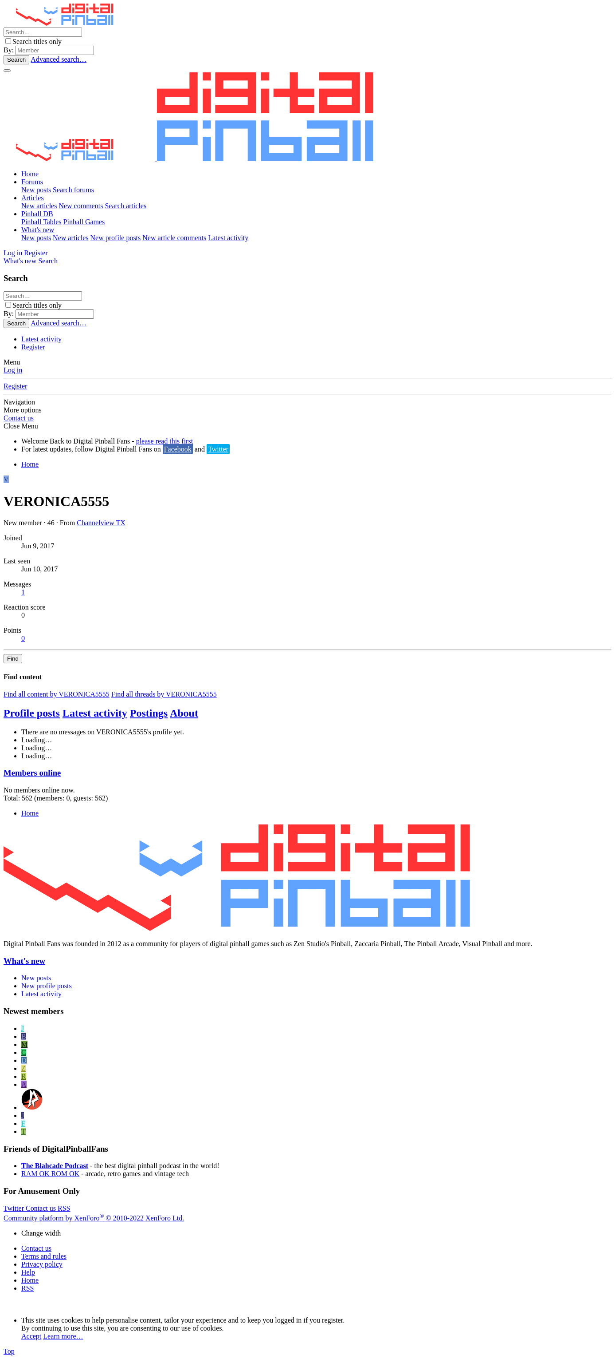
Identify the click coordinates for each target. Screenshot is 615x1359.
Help (28, 1272)
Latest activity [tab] (95, 713)
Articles (32, 198)
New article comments (174, 238)
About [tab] (184, 713)
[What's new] (21, 261)
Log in (13, 370)
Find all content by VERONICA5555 (57, 694)
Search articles (125, 206)
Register (33, 347)
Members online (32, 772)
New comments (81, 206)
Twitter (218, 449)
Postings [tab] (149, 713)
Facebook (178, 449)
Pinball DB (37, 214)
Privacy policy (42, 1264)
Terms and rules (44, 1256)
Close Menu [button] (21, 426)
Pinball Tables (41, 222)
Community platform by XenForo (94, 1218)
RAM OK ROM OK (50, 1173)
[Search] (43, 32)
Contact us (19, 418)
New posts (36, 190)
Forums (32, 182)
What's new (37, 230)
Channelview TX (101, 523)
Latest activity (228, 238)
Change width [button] (41, 1233)
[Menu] (7, 70)
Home (30, 174)
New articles (39, 206)
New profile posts (115, 238)
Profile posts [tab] (32, 713)
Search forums (73, 190)
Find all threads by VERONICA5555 (164, 694)
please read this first (164, 441)
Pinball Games (84, 222)
